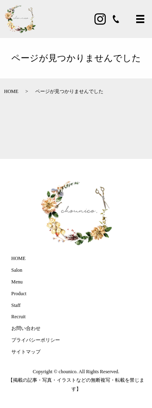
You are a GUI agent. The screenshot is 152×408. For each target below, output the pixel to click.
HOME (11, 91)
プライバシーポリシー (35, 340)
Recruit (18, 316)
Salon (16, 270)
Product (18, 293)
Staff (16, 305)
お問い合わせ (26, 328)
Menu (17, 282)
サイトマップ (26, 352)
